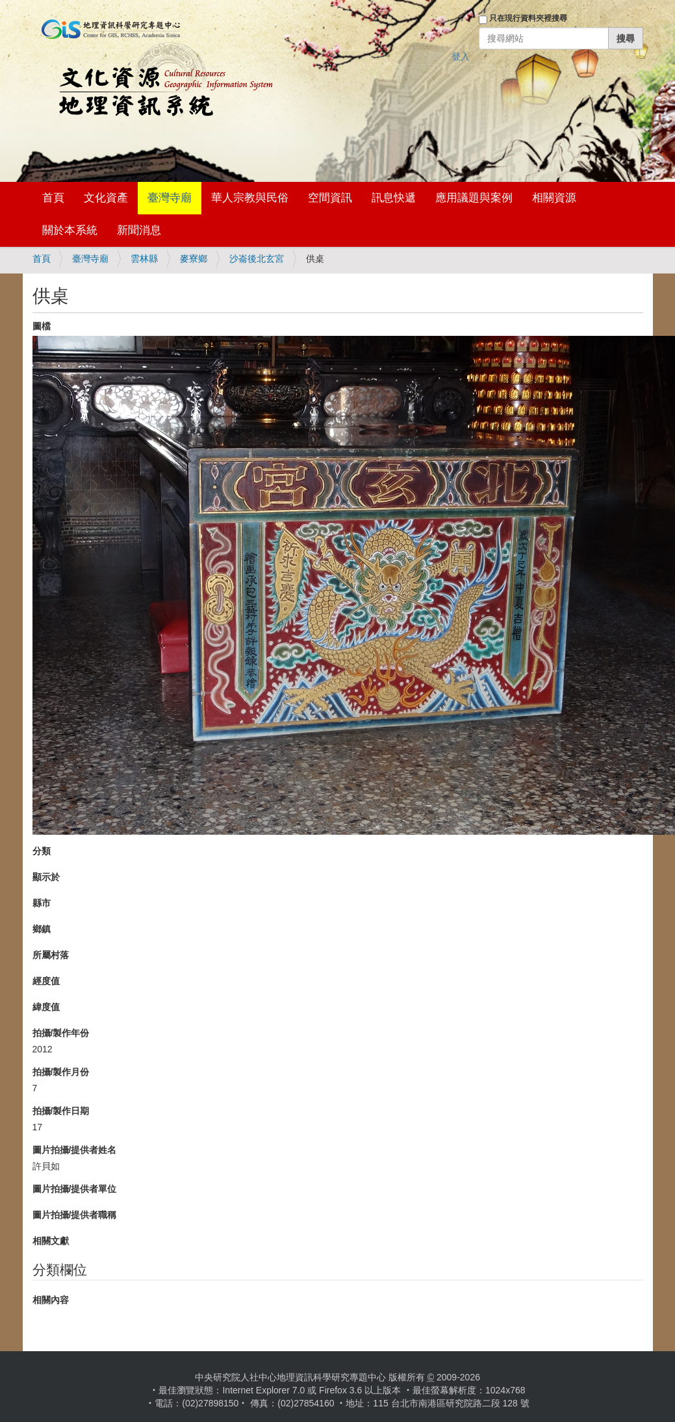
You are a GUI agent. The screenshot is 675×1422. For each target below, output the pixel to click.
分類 (41, 851)
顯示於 (46, 877)
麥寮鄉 (193, 258)
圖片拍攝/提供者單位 (74, 1189)
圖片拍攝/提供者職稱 (74, 1215)
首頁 (53, 198)
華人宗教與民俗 (249, 198)
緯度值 (46, 1007)
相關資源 (554, 198)
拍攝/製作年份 (61, 1033)
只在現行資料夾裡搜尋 (528, 18)
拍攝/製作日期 (61, 1111)
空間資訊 (330, 198)
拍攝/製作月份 (61, 1072)
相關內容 (50, 1300)
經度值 (46, 981)
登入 (461, 56)
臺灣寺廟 (169, 198)
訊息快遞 (394, 198)
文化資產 (106, 198)
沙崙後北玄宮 (256, 258)
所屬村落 (50, 955)
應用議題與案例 (474, 198)
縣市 (41, 903)
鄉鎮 (41, 929)
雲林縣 (144, 258)
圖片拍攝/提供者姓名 (74, 1150)
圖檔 (41, 326)
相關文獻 (50, 1241)
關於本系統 (69, 230)
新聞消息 (139, 230)
